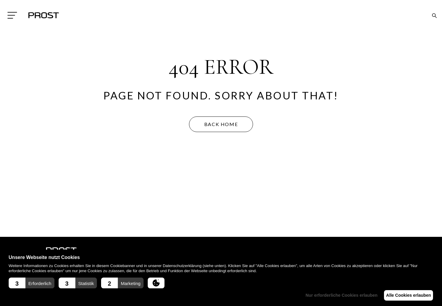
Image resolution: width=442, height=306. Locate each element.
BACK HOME (221, 124)
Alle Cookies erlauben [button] (406, 295)
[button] (31, 283)
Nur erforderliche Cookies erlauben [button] (337, 295)
